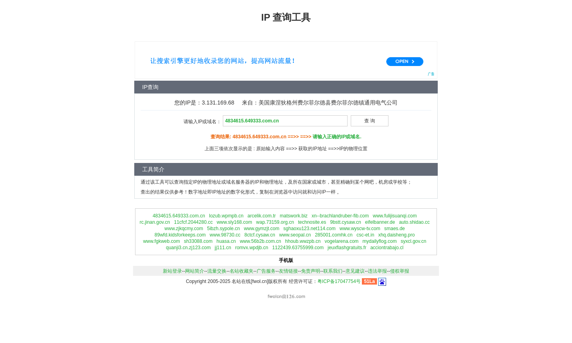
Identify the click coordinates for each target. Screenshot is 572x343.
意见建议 (355, 271)
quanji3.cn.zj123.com (188, 247)
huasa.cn (226, 241)
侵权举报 (399, 271)
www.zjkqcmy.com (183, 228)
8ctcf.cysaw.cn (259, 235)
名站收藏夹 (241, 271)
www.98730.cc (225, 235)
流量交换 (216, 271)
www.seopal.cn (295, 235)
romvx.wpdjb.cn (251, 247)
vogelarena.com (341, 241)
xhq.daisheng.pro (396, 235)
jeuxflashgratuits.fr (347, 247)
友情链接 (288, 271)
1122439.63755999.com (297, 247)
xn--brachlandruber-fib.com (340, 216)
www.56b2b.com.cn (260, 241)
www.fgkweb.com (161, 241)
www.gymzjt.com (261, 228)
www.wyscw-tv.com (360, 228)
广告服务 (266, 271)
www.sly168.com (234, 222)
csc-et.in (365, 235)
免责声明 (310, 271)
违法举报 (377, 271)
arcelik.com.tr (261, 216)
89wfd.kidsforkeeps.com (180, 235)
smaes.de (394, 228)
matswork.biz (293, 216)
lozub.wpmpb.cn (226, 216)
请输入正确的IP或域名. (337, 137)
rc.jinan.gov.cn (154, 222)
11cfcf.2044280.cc (193, 222)
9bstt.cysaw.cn (345, 222)
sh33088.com (198, 241)
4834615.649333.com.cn (179, 216)
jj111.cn (223, 247)
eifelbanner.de (380, 222)
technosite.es (312, 222)
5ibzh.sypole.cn (223, 228)
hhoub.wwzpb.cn (303, 241)
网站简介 (194, 271)
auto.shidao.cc (414, 222)
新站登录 (172, 271)
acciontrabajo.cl (386, 247)
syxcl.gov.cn (413, 241)
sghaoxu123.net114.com (309, 228)
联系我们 (332, 271)
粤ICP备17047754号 (339, 281)
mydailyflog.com (380, 241)
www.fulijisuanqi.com (395, 216)
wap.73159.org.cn (275, 222)
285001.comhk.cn (334, 235)
